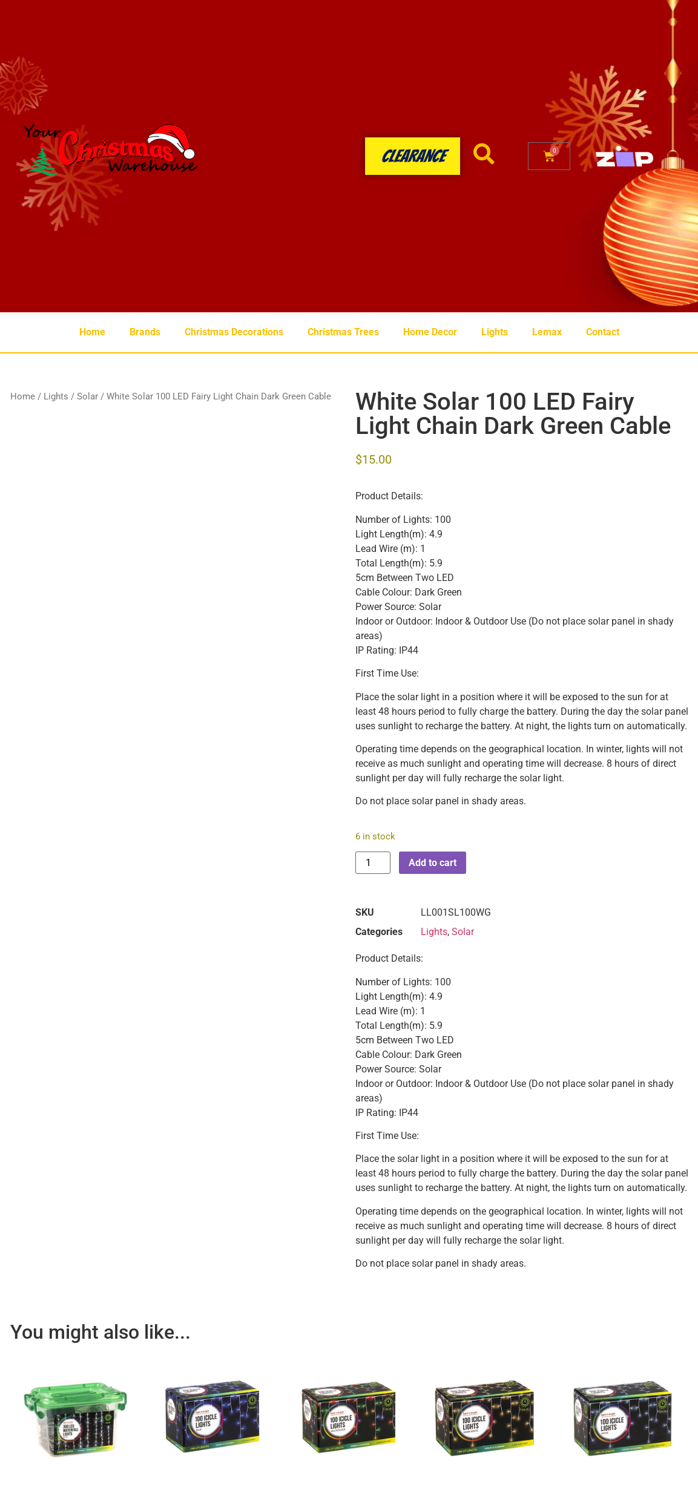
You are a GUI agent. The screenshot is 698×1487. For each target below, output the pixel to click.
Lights (494, 332)
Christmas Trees (343, 332)
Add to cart (432, 862)
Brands (145, 332)
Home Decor (430, 332)
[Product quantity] (372, 863)
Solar (87, 396)
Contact (602, 332)
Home (92, 332)
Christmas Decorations (234, 332)
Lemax (547, 332)
